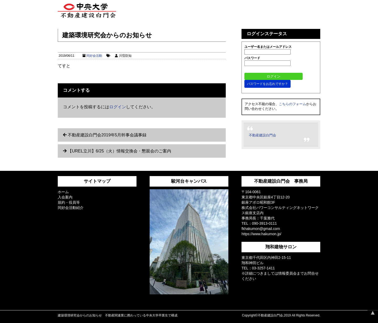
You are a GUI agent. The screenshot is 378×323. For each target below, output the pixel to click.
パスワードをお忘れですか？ (267, 84)
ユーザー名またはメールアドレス (268, 47)
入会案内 (65, 197)
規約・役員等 (69, 202)
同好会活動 (94, 56)
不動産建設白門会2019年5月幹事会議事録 (107, 135)
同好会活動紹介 (70, 208)
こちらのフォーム (292, 104)
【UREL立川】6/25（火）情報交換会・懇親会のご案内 (119, 151)
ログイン (117, 107)
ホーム (63, 192)
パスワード (252, 58)
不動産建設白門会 (262, 135)
